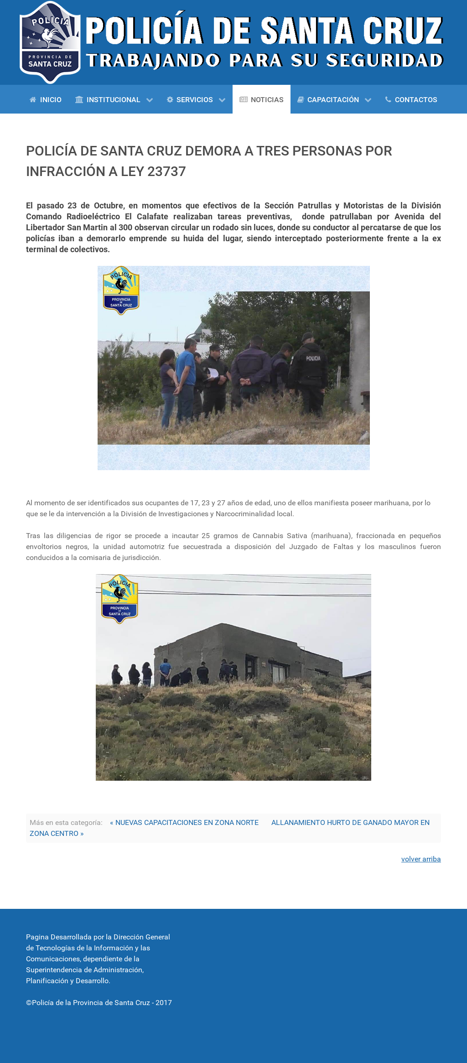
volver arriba (421, 859)
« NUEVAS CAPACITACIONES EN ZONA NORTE (184, 822)
